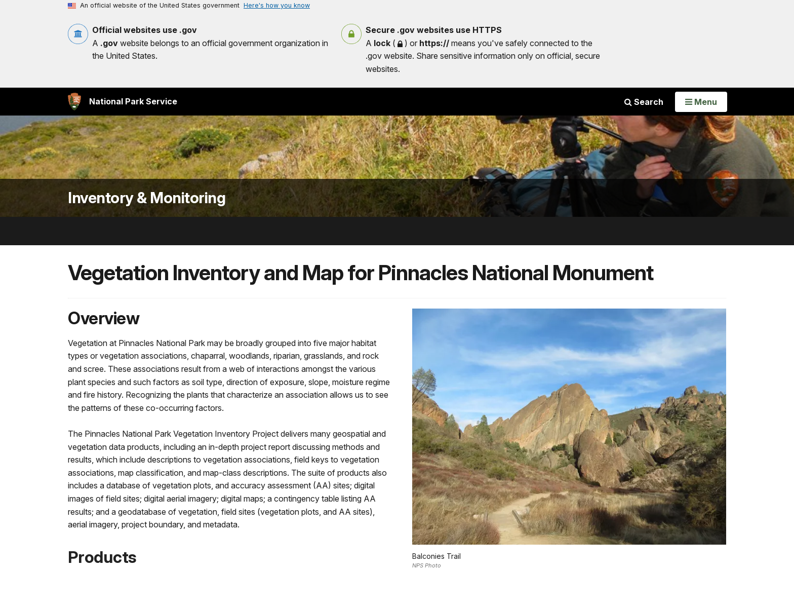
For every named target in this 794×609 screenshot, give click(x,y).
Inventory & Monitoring (146, 198)
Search (643, 102)
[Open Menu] (701, 102)
